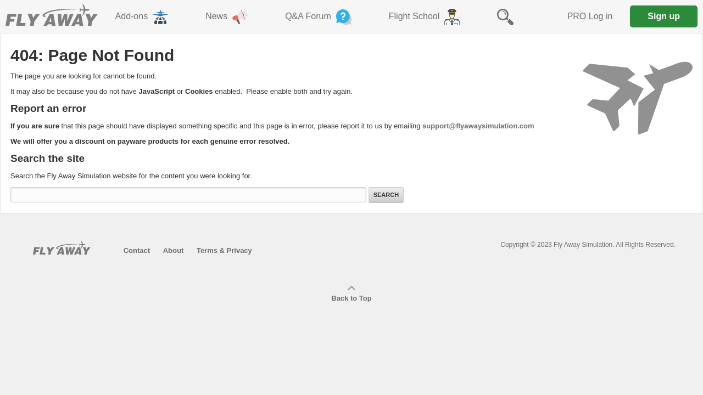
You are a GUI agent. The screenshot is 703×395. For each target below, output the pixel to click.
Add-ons (143, 17)
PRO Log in (590, 16)
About (173, 250)
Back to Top (351, 294)
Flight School (425, 17)
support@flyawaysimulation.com (478, 126)
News (227, 17)
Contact (137, 250)
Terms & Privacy (224, 250)
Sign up (664, 16)
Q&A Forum (319, 17)
